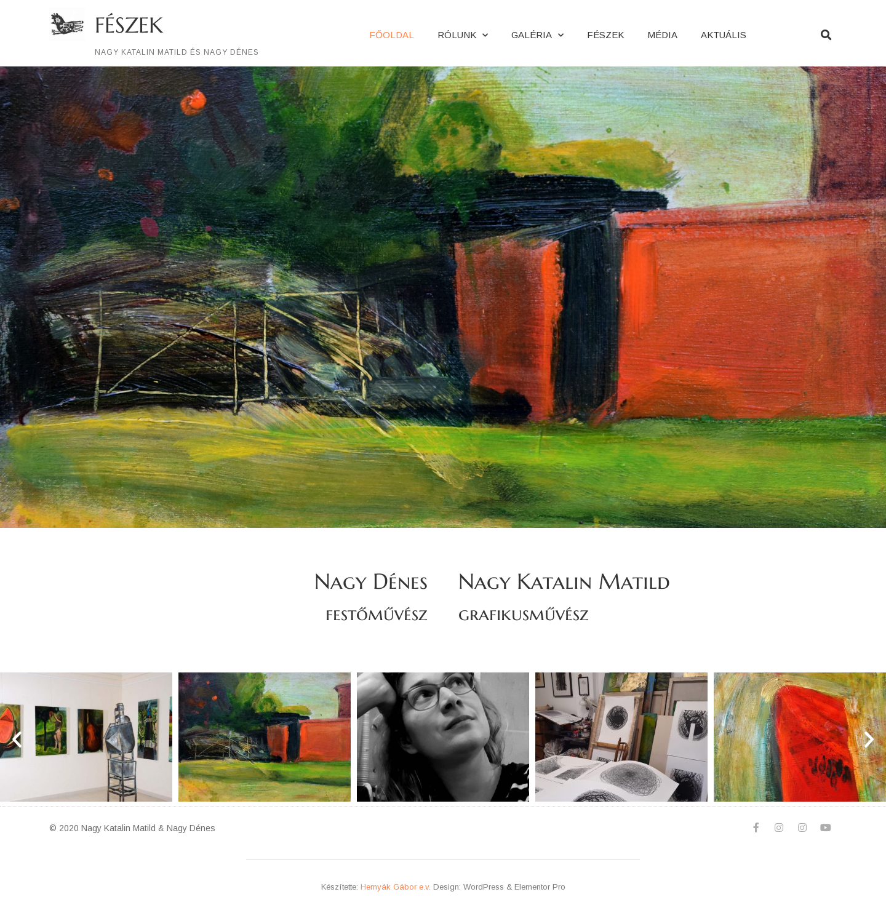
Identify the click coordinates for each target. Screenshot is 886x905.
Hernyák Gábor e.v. (396, 886)
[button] (17, 739)
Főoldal (391, 35)
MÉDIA (662, 35)
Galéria (537, 35)
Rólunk (462, 35)
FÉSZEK (129, 25)
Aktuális (723, 35)
